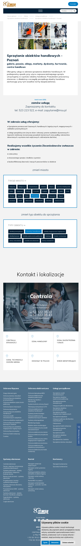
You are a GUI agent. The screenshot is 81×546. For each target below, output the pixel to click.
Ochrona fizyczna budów (11, 431)
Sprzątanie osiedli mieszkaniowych (59, 394)
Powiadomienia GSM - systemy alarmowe (13, 489)
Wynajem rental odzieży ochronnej (36, 489)
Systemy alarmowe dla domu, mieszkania (12, 485)
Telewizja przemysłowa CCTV (37, 407)
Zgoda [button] (45, 542)
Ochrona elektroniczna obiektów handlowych (35, 410)
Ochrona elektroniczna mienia (37, 432)
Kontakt (73, 4)
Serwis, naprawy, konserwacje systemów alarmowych (13, 467)
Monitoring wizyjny (34, 423)
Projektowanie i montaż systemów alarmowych (10, 481)
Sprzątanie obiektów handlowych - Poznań (48, 18)
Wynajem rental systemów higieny (36, 468)
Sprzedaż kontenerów (60, 466)
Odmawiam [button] (55, 542)
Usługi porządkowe (41, 16)
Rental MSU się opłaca (35, 480)
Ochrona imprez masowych (12, 407)
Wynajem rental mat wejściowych (34, 464)
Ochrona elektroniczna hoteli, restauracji (37, 450)
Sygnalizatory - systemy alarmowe (11, 498)
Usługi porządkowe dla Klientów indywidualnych (63, 420)
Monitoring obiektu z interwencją (34, 400)
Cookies (5, 436)
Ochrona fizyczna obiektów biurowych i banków (12, 423)
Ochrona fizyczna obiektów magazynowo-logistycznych (12, 427)
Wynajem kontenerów (60, 464)
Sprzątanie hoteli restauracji (62, 426)
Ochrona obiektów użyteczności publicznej (13, 403)
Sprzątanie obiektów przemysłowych (59, 409)
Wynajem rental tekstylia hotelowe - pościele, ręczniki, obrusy (37, 484)
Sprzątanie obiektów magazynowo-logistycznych (62, 413)
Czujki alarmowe (8, 501)
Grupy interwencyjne (10, 393)
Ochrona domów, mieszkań (12, 396)
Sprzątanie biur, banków (61, 439)
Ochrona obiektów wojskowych (13, 420)
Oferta (26, 16)
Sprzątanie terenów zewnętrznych (59, 402)
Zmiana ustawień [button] (68, 542)
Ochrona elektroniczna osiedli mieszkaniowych (37, 428)
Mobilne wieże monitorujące (37, 425)
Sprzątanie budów (59, 433)
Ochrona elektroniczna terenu (37, 443)
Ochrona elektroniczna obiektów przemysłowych (36, 446)
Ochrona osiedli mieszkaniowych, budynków (12, 416)
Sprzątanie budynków (60, 416)
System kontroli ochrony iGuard (38, 404)
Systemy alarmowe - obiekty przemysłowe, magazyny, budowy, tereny (12, 472)
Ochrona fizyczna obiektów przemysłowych (12, 399)
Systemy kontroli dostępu (36, 413)
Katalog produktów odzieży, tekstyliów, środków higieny (37, 473)
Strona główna (11, 16)
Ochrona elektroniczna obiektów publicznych (35, 396)
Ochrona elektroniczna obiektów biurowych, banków (37, 416)
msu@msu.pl (44, 318)
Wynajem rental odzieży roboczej (36, 477)
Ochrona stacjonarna (10, 409)
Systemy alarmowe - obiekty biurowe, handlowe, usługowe (12, 494)
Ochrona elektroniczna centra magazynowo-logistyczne (37, 439)
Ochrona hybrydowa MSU (36, 393)
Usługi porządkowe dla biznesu (63, 406)
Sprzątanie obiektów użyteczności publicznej (60, 398)
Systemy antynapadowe (36, 420)
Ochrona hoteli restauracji (11, 434)
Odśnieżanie (57, 423)
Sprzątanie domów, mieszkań (62, 442)
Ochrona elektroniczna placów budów (38, 435)
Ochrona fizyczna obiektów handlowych (12, 412)
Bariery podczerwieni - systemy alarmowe (13, 477)
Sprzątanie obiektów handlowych (17, 18)
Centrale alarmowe (9, 464)
